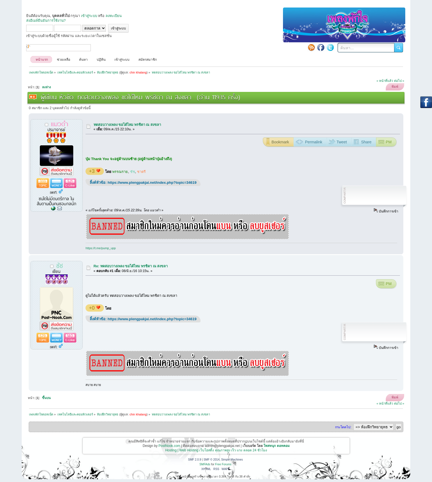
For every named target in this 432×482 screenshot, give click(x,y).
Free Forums (223, 464)
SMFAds (204, 464)
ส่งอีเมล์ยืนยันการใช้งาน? (46, 20)
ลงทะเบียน (114, 16)
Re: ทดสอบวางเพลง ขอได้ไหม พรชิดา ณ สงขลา (131, 266)
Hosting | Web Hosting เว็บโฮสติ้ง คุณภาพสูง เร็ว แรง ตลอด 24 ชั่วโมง (216, 450)
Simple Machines (232, 459)
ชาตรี (141, 172)
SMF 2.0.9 (194, 459)
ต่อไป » (399, 80)
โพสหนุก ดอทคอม (276, 446)
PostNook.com (169, 446)
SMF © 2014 (212, 459)
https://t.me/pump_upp (101, 248)
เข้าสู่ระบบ (89, 16)
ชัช (132, 172)
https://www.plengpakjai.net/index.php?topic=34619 (152, 182)
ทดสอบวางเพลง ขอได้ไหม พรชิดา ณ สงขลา (127, 125)
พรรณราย (120, 172)
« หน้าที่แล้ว (385, 80)
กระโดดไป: (343, 427)
